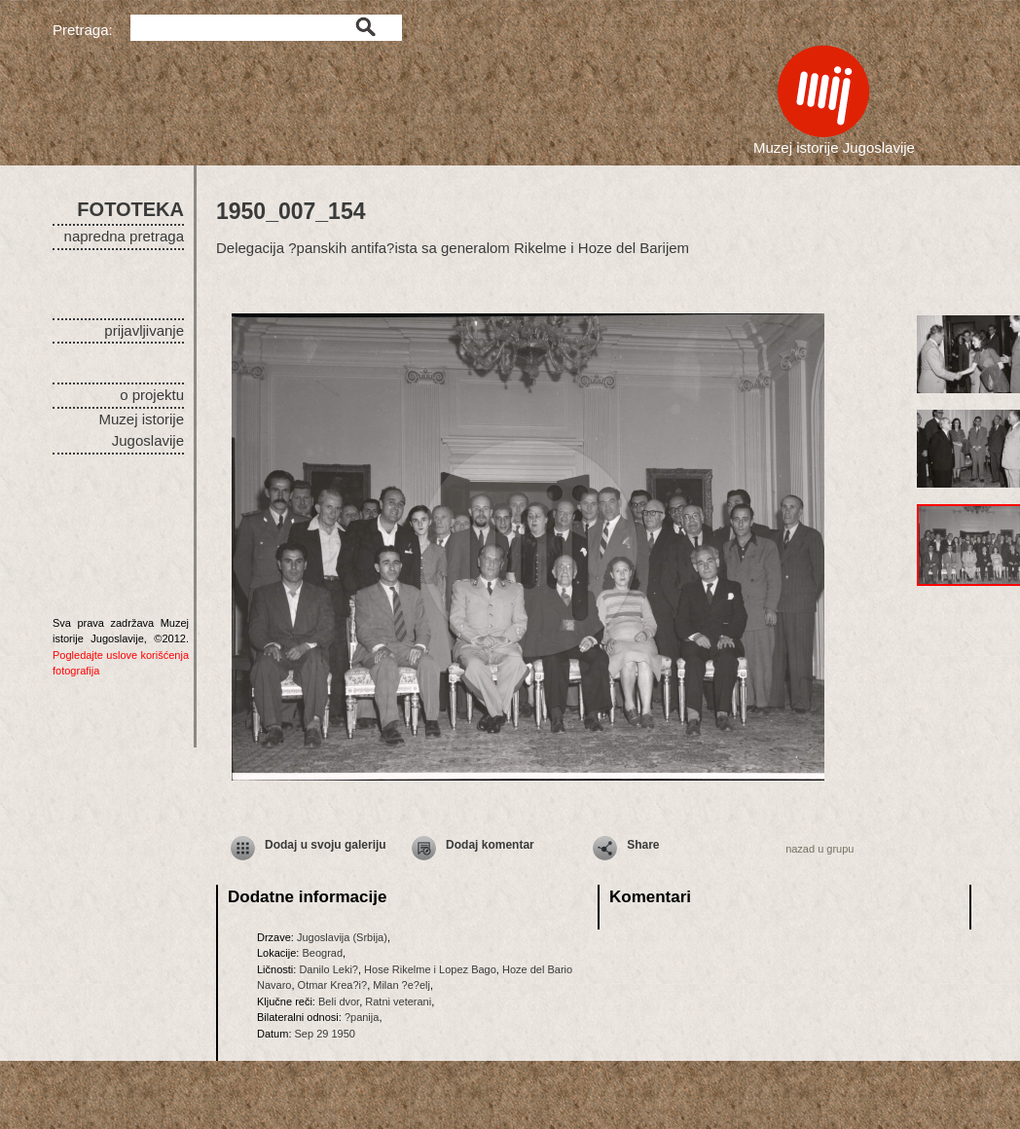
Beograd (322, 953)
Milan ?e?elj (401, 985)
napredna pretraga (124, 236)
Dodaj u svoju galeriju (325, 845)
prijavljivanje (144, 330)
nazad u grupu (819, 849)
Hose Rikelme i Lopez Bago (430, 969)
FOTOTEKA (130, 209)
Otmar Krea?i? (333, 985)
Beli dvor (338, 1001)
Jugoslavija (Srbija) (342, 937)
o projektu (152, 394)
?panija (362, 1017)
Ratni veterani (398, 1001)
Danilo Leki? (328, 969)
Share (643, 845)
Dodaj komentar (490, 845)
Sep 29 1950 (325, 1033)
